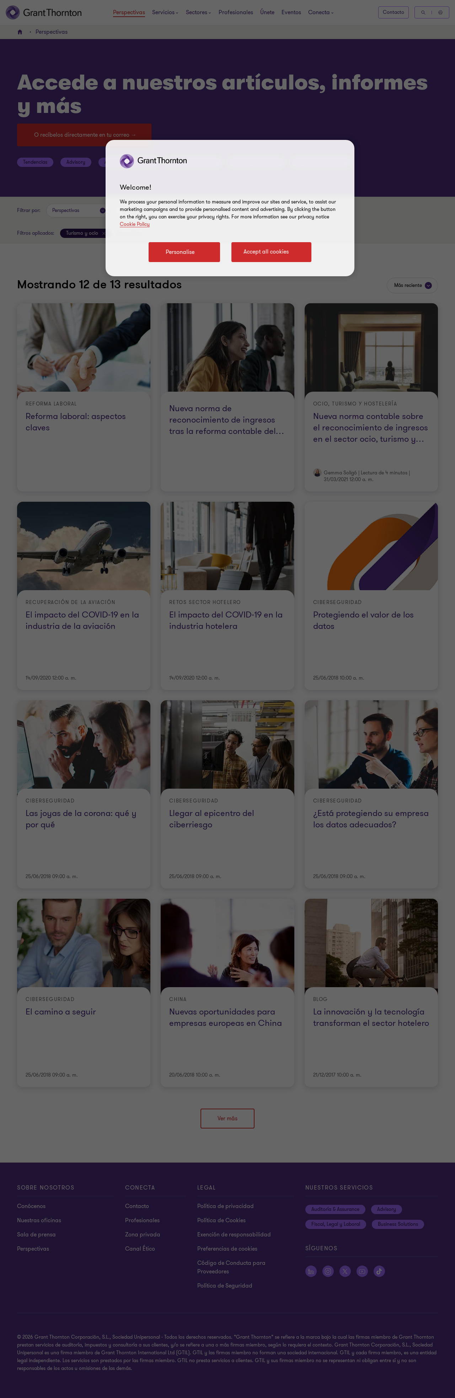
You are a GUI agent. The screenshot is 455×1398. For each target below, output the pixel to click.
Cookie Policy (135, 224)
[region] (230, 208)
